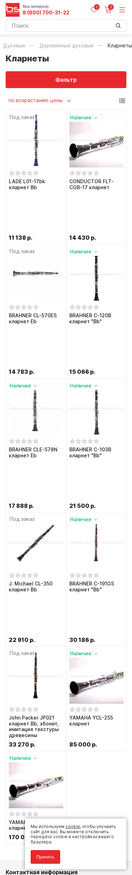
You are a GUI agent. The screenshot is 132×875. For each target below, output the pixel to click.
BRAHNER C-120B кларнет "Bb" (90, 277)
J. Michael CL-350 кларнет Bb (30, 463)
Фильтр (66, 79)
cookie (72, 826)
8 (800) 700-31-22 (46, 12)
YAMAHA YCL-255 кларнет (91, 555)
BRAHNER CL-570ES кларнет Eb (33, 277)
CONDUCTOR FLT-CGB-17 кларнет (91, 184)
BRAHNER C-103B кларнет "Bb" (90, 370)
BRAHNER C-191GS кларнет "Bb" (91, 463)
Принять (45, 857)
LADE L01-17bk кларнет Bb (27, 184)
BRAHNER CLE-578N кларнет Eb (33, 370)
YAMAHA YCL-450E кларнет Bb (32, 660)
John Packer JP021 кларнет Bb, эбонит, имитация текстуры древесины (34, 561)
